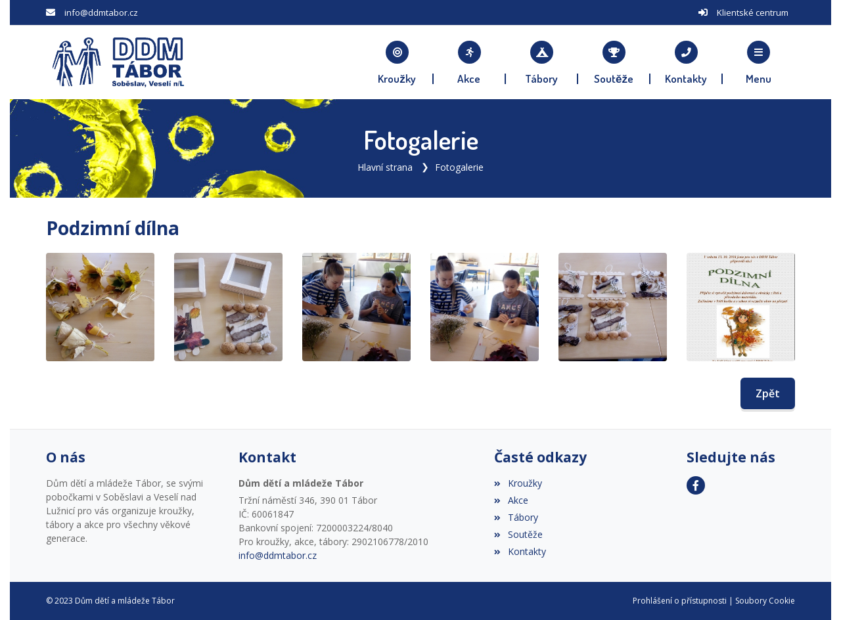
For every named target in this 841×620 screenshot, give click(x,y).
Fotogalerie (459, 167)
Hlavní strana (385, 167)
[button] (759, 62)
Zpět (768, 393)
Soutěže (518, 534)
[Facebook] (696, 485)
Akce (511, 500)
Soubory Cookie (765, 600)
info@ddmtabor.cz (101, 12)
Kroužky (517, 483)
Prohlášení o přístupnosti (680, 600)
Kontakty (519, 551)
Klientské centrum (752, 12)
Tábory (515, 517)
